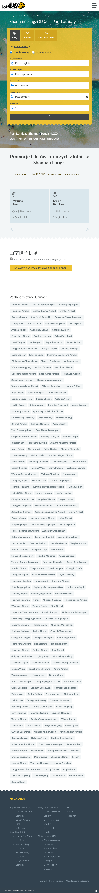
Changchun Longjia (20, 638)
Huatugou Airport (20, 311)
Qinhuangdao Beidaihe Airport (48, 411)
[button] (83, 229)
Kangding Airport (19, 525)
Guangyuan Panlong (36, 700)
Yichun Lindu (37, 751)
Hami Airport (35, 342)
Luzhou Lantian (18, 543)
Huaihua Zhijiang (73, 386)
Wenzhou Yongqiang (21, 367)
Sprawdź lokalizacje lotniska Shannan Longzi (40, 268)
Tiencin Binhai (58, 776)
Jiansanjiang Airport (68, 305)
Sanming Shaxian (19, 305)
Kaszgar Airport (49, 349)
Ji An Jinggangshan (20, 587)
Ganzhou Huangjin (70, 349)
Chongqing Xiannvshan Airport (50, 512)
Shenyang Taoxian (40, 663)
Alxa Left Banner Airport (43, 305)
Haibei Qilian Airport (21, 493)
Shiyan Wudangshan (55, 324)
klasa (11, 46)
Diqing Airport (76, 512)
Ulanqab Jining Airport (45, 732)
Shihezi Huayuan (43, 493)
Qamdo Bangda (55, 568)
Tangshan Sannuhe (20, 625)
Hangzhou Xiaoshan (21, 581)
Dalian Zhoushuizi (63, 336)
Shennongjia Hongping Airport (26, 619)
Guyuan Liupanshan (21, 732)
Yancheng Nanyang (39, 424)
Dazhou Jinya (40, 757)
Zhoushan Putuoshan (60, 700)
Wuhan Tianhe (68, 719)
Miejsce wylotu (16, 58)
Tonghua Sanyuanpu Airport (44, 719)
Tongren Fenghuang (50, 361)
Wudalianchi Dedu (64, 367)
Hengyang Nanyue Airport (42, 518)
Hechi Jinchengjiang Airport (25, 531)
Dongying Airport (19, 575)
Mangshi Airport (79, 405)
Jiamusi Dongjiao (62, 763)
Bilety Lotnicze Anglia (48, 808)
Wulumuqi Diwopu (76, 468)
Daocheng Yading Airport (23, 374)
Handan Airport (19, 568)
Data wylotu (15, 81)
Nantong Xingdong (20, 776)
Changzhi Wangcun (57, 393)
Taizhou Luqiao (40, 625)
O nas (69, 808)
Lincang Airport (51, 769)
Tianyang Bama (67, 525)
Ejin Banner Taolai (72, 682)
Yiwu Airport (56, 550)
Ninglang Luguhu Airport (48, 682)
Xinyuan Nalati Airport (71, 732)
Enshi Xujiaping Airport (43, 575)
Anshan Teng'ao (18, 330)
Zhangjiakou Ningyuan (22, 380)
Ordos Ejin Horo (19, 688)
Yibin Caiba (17, 726)
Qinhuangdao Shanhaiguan (24, 361)
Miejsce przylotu (17, 70)
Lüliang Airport (56, 675)
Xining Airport (61, 669)
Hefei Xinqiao (18, 342)
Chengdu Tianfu (74, 568)
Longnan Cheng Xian (41, 688)
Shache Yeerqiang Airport (44, 525)
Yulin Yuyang (17, 694)
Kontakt (69, 812)
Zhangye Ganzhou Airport (51, 744)
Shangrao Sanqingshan (65, 688)
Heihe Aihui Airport (21, 644)
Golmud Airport (62, 399)
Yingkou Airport (19, 751)
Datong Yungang (19, 455)
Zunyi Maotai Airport (77, 562)
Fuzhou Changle (44, 399)
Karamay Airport (19, 594)
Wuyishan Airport (20, 606)
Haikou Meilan (38, 455)
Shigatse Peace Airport (22, 556)
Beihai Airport (40, 631)
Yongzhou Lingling (53, 726)
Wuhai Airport (76, 776)
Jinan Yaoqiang (45, 418)
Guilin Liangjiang (64, 707)
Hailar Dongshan (59, 644)
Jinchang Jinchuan (20, 631)
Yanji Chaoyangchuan (21, 430)
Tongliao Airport (78, 543)
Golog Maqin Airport (21, 537)
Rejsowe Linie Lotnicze (20, 808)
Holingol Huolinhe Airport (74, 612)
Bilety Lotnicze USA (47, 836)
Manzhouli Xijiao (19, 663)
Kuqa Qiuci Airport (43, 707)
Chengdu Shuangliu (70, 449)
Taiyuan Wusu (18, 669)
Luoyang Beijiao (59, 462)
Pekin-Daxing (50, 449)
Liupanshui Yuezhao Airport (24, 612)
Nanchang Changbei (38, 462)
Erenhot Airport (67, 311)
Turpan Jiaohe (34, 324)
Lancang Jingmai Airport (44, 311)
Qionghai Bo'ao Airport (22, 499)
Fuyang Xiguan (18, 518)
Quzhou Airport (40, 650)
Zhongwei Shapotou (21, 506)
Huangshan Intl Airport (76, 600)
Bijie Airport (57, 606)
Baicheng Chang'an (50, 437)
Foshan (75, 757)
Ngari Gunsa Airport (49, 374)
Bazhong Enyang (19, 317)
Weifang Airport (71, 361)
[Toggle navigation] (94, 5)
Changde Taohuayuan (60, 631)
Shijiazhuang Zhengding (22, 418)
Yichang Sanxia (39, 606)
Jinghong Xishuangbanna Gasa (48, 587)
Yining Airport (69, 474)
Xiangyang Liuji (39, 550)
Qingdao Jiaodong (52, 600)
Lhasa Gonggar (18, 355)
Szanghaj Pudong (38, 543)
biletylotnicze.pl (16, 16)
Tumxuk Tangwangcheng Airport (48, 487)
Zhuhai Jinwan (33, 726)
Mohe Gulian (17, 449)
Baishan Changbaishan (62, 738)
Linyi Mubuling (18, 713)
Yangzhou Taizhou (46, 499)
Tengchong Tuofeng (37, 443)
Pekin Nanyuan (52, 694)
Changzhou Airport (20, 336)
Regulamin (71, 816)
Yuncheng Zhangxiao (53, 562)
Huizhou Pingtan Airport (61, 455)
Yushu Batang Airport (60, 481)
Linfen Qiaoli (71, 726)
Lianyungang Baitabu (41, 594)
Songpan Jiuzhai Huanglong (24, 349)
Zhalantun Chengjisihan (53, 531)
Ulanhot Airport (19, 763)
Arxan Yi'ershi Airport (21, 682)
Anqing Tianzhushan (57, 751)
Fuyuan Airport (75, 487)
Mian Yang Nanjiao (20, 411)
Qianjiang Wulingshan (62, 625)
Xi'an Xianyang (40, 776)
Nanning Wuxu (38, 468)
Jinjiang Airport (36, 405)
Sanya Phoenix (56, 468)
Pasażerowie (14, 103)
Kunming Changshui (58, 405)
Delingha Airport (39, 738)
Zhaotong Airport (19, 675)
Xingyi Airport (37, 568)
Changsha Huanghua (44, 638)
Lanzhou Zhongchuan (67, 537)
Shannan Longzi (70, 437)
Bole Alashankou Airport (47, 430)
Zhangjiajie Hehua (59, 757)
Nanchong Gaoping (39, 713)
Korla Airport (57, 650)
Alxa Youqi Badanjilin (41, 317)
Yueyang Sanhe (65, 499)
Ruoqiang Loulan (19, 738)
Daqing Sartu (17, 324)
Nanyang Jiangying (20, 600)
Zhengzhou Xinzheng (21, 512)
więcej (31, 890)
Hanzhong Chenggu (20, 707)
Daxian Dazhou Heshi (21, 399)
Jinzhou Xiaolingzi (75, 587)
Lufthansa (20, 828)
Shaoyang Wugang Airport (49, 380)
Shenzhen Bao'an (58, 543)
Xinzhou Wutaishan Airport (24, 386)
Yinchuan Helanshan (40, 763)
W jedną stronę (43, 52)
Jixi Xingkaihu (75, 324)
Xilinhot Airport (19, 424)
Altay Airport (34, 449)
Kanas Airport (38, 675)
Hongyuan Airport (71, 374)
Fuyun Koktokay (66, 575)
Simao (36, 600)
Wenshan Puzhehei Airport (24, 474)
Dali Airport (17, 700)
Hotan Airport (41, 581)
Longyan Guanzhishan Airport (25, 769)
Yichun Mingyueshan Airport (25, 562)
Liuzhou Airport (78, 462)
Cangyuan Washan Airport (24, 437)
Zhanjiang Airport (20, 481)
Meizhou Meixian (63, 594)
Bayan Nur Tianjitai (44, 537)
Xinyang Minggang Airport (63, 443)
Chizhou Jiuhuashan (51, 386)
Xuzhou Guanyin (43, 367)
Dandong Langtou (42, 336)
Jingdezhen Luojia (53, 342)
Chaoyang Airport (60, 330)
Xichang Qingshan (50, 474)
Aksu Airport (17, 393)
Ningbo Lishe (69, 769)
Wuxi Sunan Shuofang (39, 669)
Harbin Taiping (18, 405)
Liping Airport (65, 518)
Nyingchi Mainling (20, 487)
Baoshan (75, 751)
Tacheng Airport (19, 719)
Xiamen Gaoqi (18, 782)
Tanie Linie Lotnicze (19, 832)
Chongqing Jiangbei (20, 757)
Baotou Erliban (34, 694)
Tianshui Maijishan (46, 556)
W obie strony (21, 52)
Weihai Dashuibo (19, 550)
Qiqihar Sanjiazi (19, 468)
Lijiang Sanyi (43, 656)
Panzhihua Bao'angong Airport (62, 355)
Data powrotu (16, 92)
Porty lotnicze (30, 16)
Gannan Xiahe (39, 481)
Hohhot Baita (40, 644)
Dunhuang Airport (66, 638)
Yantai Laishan (59, 424)
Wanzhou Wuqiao (43, 506)
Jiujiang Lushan (73, 342)
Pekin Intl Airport (36, 393)
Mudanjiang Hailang (62, 656)
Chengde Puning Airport (56, 619)
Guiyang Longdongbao (22, 656)
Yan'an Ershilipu (66, 556)
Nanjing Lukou (36, 355)
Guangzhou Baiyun (39, 330)
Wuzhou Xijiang (64, 418)
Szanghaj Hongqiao (61, 713)
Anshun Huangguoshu (66, 506)
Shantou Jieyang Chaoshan (65, 663)
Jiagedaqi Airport (50, 612)
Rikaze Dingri (17, 443)
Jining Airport (18, 462)
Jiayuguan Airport (20, 650)
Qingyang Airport (60, 581)
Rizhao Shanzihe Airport (23, 744)
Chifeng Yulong (71, 694)
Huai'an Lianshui (63, 493)
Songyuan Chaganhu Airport (68, 317)
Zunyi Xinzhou (74, 744)
